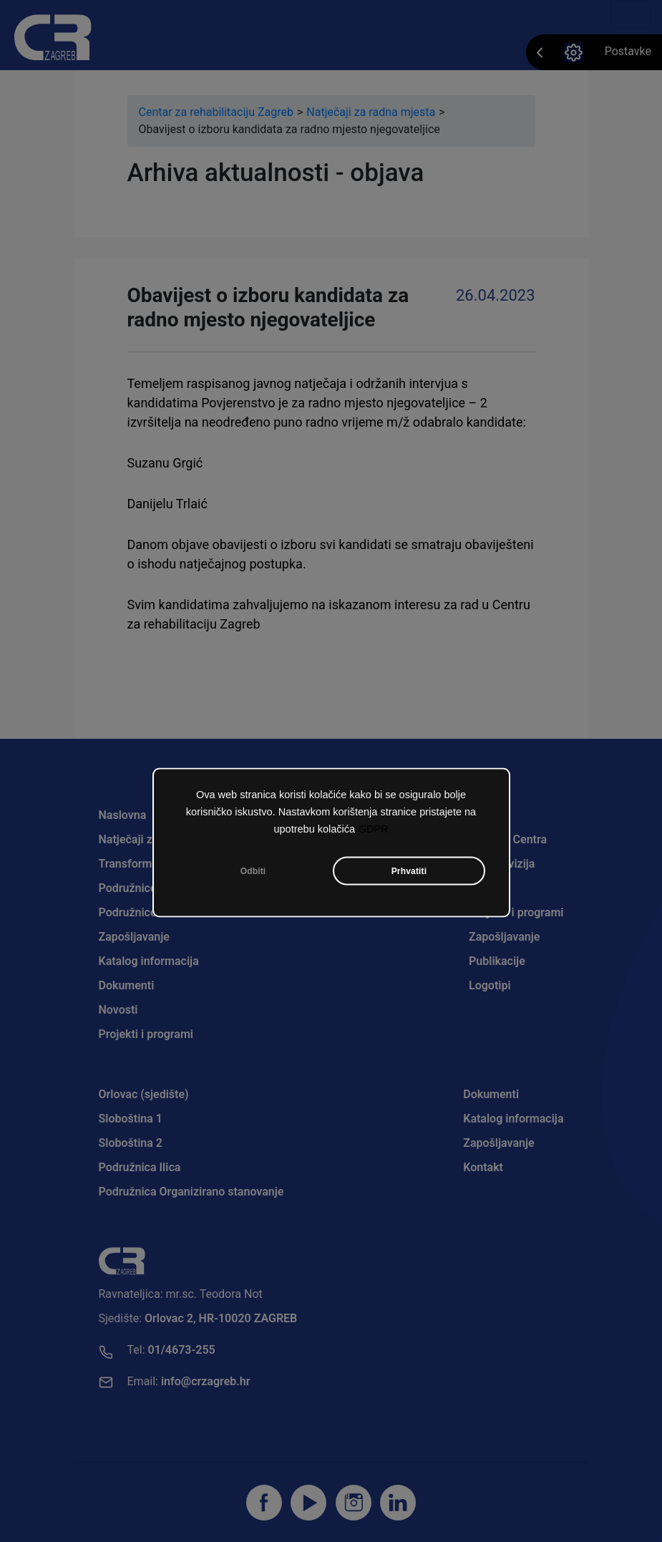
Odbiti (253, 871)
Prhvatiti (409, 871)
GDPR (374, 829)
